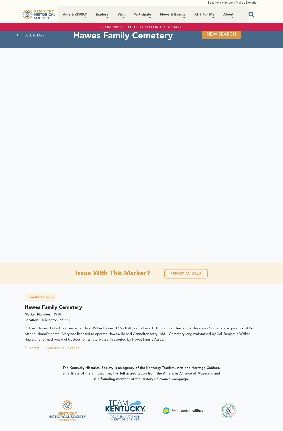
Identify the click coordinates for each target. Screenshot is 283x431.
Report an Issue (186, 273)
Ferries (73, 348)
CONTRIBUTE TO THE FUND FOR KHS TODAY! (141, 27)
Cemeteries (55, 348)
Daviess (40, 297)
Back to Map (34, 35)
